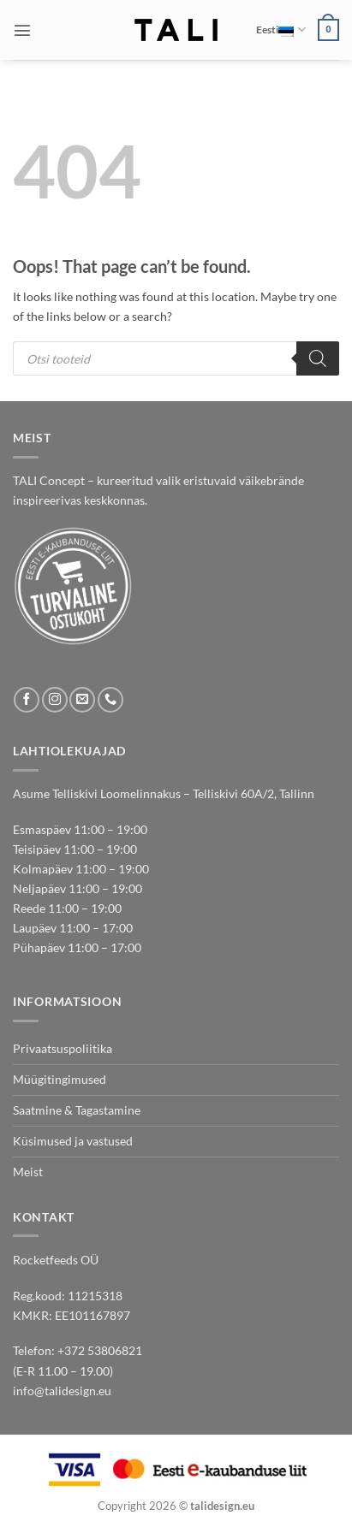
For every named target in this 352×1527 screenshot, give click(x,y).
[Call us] (110, 700)
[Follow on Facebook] (26, 700)
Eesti (280, 29)
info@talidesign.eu (62, 1390)
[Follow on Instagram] (55, 700)
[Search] (317, 358)
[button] (22, 30)
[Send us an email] (82, 700)
